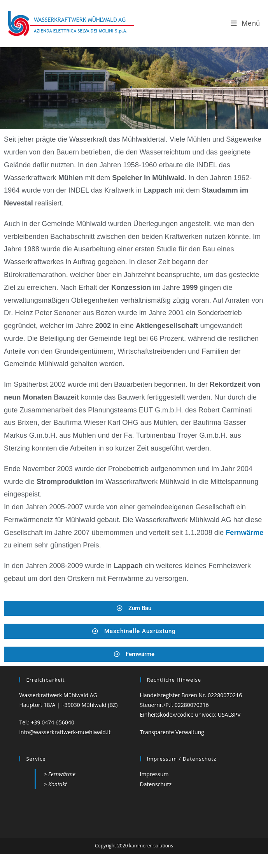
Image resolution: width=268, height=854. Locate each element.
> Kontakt (55, 784)
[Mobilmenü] (245, 23)
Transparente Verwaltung (172, 732)
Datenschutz (156, 784)
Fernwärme (244, 533)
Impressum (154, 774)
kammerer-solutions (151, 845)
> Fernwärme (59, 774)
